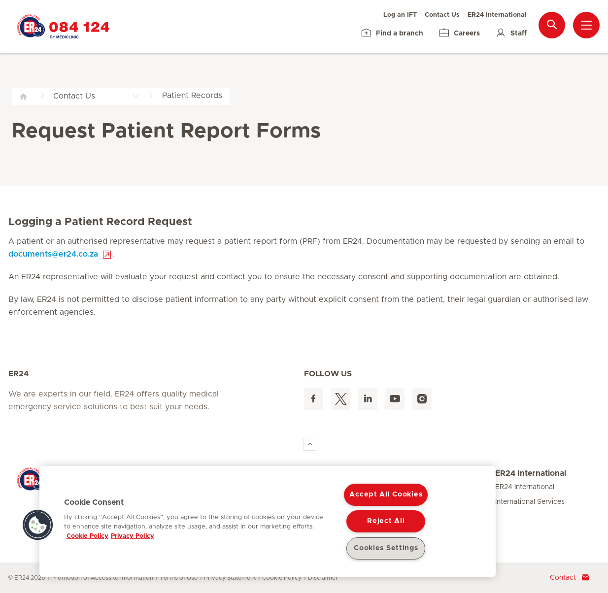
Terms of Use (179, 578)
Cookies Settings (386, 548)
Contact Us (442, 15)
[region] (267, 521)
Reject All (386, 521)
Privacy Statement (230, 578)
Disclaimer (323, 578)
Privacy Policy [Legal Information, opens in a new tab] (132, 536)
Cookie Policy (282, 578)
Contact (570, 577)
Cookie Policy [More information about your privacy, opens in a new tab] (87, 536)
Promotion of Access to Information (102, 578)
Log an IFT (400, 15)
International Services (530, 501)
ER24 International (497, 15)
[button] (38, 525)
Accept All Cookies (385, 494)
